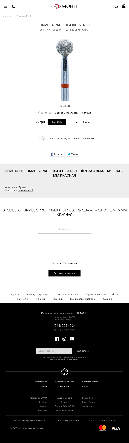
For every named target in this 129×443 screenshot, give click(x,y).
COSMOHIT (64, 6)
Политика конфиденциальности (29, 420)
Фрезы (22, 187)
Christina (42, 402)
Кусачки (107, 298)
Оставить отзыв (64, 273)
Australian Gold (64, 398)
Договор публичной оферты (102, 420)
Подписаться (82, 351)
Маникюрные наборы (82, 298)
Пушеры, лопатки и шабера (102, 294)
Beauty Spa (87, 398)
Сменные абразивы (67, 294)
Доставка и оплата (64, 381)
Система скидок (90, 381)
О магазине (41, 381)
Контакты (87, 386)
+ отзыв (86, 112)
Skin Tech (42, 410)
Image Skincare (89, 402)
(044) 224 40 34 (65, 325)
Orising (43, 406)
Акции (44, 386)
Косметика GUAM (38, 398)
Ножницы (57, 298)
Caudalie (65, 402)
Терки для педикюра (37, 294)
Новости (64, 386)
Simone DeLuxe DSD (64, 406)
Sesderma (87, 406)
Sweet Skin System (64, 410)
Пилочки (40, 298)
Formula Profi (25, 190)
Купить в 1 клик (81, 122)
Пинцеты (22, 298)
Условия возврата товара (66, 420)
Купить (57, 122)
